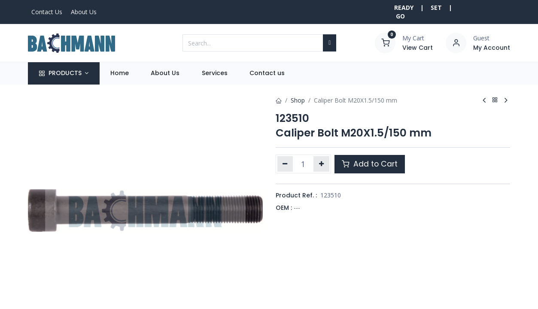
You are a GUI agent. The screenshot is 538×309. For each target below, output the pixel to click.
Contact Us (46, 12)
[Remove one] (285, 164)
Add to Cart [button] (370, 164)
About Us (84, 12)
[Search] (329, 43)
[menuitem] (120, 73)
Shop (298, 100)
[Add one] (321, 164)
